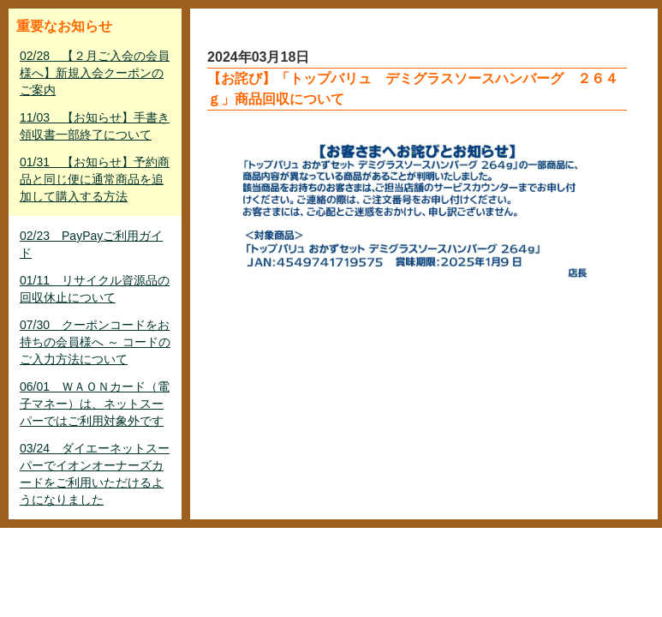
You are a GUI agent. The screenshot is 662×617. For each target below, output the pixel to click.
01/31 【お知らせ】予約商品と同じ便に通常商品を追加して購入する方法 (95, 179)
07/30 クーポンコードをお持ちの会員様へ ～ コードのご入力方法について (95, 342)
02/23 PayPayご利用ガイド (91, 244)
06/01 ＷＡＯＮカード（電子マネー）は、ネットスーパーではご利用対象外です (95, 404)
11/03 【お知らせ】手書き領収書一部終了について (95, 126)
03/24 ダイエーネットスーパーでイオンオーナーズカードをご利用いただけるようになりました (95, 473)
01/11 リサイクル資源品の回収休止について (95, 288)
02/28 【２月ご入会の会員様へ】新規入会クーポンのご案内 (95, 73)
